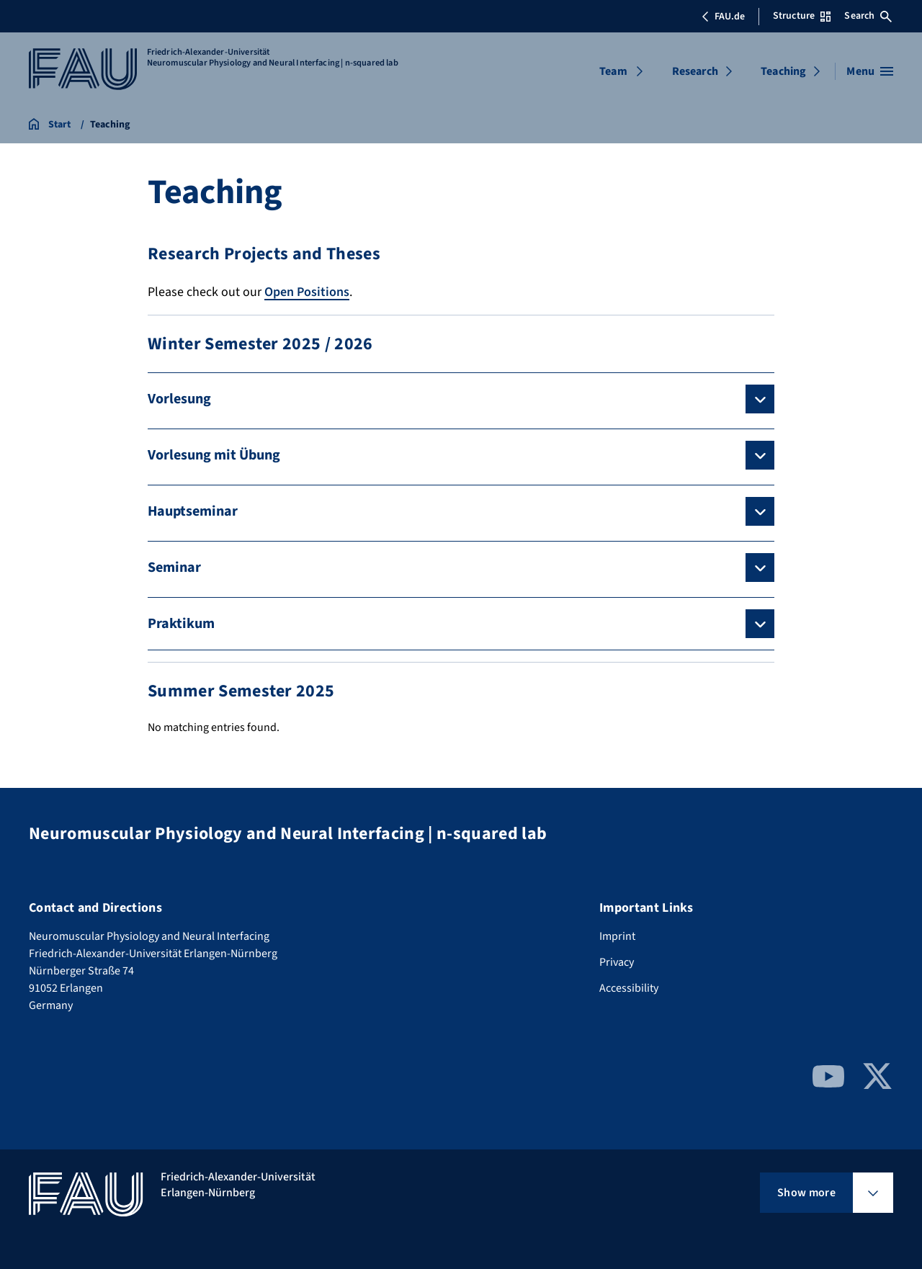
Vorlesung (179, 399)
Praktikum (181, 624)
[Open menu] (869, 71)
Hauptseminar (193, 511)
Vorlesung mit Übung (214, 455)
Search (868, 16)
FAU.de (723, 16)
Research (695, 71)
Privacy (616, 962)
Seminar (174, 567)
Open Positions (306, 292)
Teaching (783, 71)
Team (613, 71)
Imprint (617, 936)
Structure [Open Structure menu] (802, 16)
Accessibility (628, 988)
